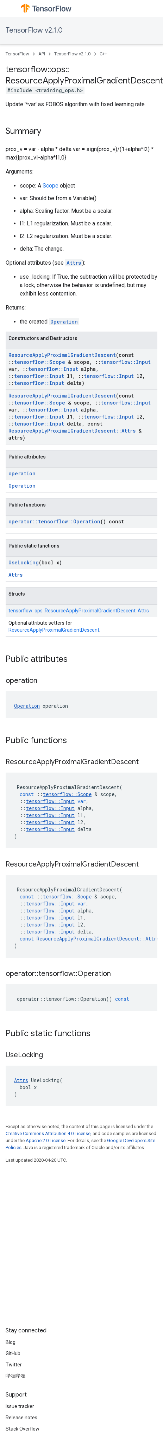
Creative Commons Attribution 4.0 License (48, 1133)
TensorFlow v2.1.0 (34, 30)
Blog (10, 1342)
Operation (64, 321)
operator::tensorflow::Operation (54, 521)
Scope (50, 185)
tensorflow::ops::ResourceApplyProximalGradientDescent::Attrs (78, 610)
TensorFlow (17, 53)
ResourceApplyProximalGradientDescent (62, 355)
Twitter (14, 1364)
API (41, 53)
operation (22, 473)
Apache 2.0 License (45, 1140)
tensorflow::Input (126, 362)
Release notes (21, 1417)
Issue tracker (20, 1406)
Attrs (74, 262)
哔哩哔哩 (15, 1376)
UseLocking (23, 562)
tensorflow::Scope (39, 362)
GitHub (13, 1353)
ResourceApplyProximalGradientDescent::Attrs (72, 430)
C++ (103, 53)
